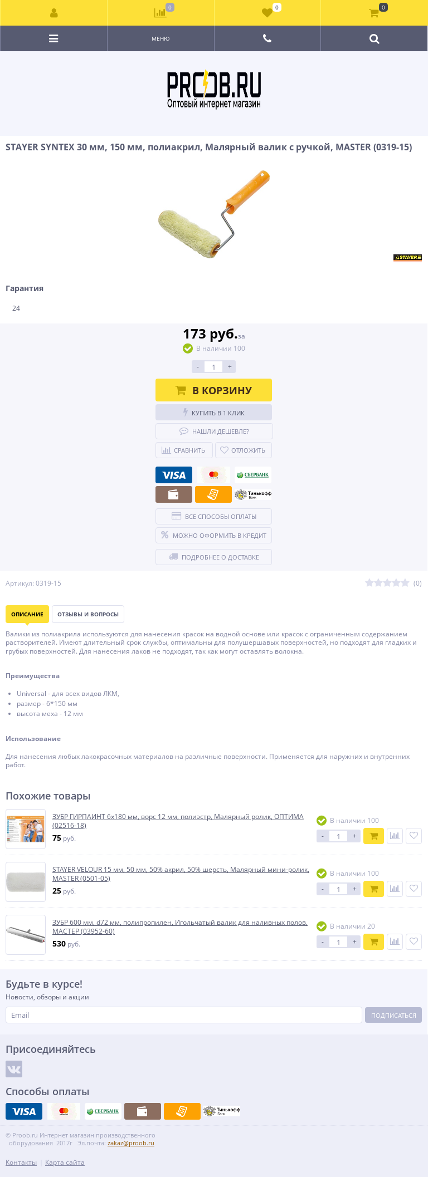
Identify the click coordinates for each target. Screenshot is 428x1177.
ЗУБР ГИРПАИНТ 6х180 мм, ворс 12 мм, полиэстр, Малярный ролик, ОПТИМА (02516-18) (178, 821)
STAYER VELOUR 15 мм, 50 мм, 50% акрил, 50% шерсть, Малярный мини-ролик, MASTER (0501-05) (180, 873)
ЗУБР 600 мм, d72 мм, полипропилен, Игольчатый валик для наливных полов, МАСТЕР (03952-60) (180, 926)
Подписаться (393, 1015)
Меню (161, 38)
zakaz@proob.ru (131, 1143)
